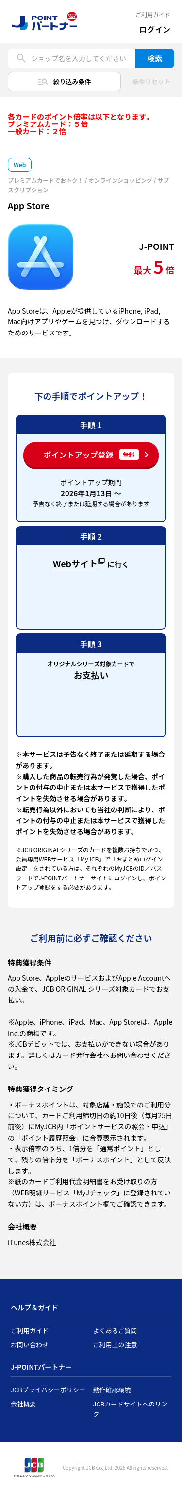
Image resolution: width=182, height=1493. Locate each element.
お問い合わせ (30, 1344)
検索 (155, 58)
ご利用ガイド (152, 15)
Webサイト (79, 562)
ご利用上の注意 (115, 1344)
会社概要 (23, 1403)
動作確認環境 (112, 1389)
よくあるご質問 (115, 1330)
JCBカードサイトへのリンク (130, 1409)
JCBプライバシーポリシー (48, 1389)
